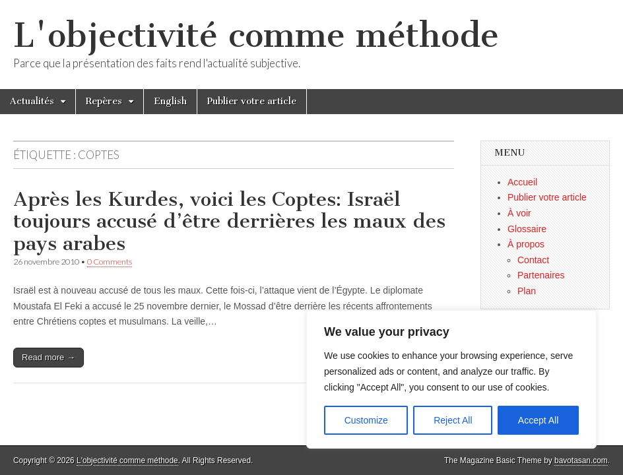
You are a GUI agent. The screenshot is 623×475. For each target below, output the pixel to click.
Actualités (32, 101)
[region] (451, 379)
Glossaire (527, 229)
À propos (526, 244)
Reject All (453, 420)
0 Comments (109, 262)
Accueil (522, 182)
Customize (366, 420)
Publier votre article (251, 101)
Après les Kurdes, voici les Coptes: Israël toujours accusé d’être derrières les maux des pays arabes (229, 221)
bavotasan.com (581, 460)
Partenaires (541, 275)
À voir (519, 213)
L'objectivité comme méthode (256, 35)
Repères (104, 101)
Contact (533, 260)
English (170, 101)
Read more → (48, 357)
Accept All (538, 420)
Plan (526, 291)
